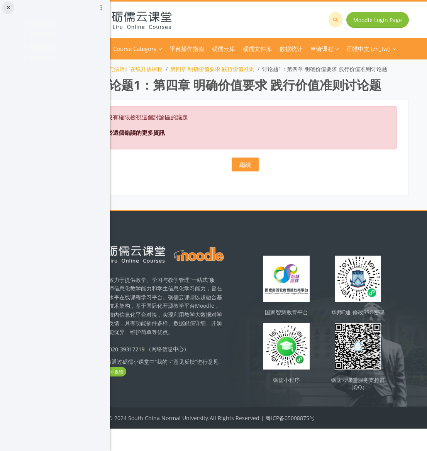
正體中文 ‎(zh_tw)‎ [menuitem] (333, 49)
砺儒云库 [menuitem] (268, 49)
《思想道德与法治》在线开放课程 (166, 69)
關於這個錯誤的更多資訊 (177, 160)
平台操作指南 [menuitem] (231, 49)
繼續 (268, 192)
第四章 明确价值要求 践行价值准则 (257, 69)
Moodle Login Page (380, 20)
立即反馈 (172, 401)
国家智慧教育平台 (304, 337)
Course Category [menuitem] (179, 49)
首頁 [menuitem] (144, 49)
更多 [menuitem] (293, 49)
